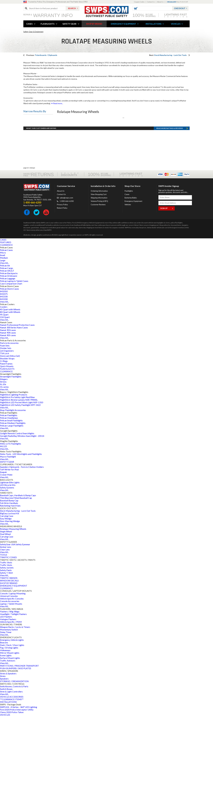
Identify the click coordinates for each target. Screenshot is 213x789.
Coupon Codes (139, 2)
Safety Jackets (7, 640)
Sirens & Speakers (8, 746)
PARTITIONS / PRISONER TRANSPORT (19, 738)
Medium (4, 330)
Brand (28, 152)
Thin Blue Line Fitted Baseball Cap (16, 571)
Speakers (4, 751)
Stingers (4, 452)
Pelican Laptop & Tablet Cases (14, 354)
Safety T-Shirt (6, 645)
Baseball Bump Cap (9, 573)
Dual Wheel (5, 607)
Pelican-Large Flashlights (11, 498)
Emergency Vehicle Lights (12, 713)
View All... (4, 336)
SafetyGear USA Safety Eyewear (15, 617)
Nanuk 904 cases (8, 405)
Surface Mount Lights (10, 731)
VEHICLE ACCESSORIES (11, 769)
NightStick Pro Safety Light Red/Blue (17, 470)
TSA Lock (4, 426)
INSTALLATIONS (153, 24)
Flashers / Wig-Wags (9, 684)
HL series (4, 460)
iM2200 (4, 372)
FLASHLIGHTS (47, 24)
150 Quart (5, 390)
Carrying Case (6, 589)
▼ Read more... (57, 103)
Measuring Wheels (34, 131)
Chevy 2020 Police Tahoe (12, 785)
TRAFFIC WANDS (8, 651)
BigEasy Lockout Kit (9, 586)
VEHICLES (175, 24)
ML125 (3, 519)
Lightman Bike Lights (10, 555)
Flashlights (129, 264)
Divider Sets (5, 421)
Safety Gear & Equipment (33, 32)
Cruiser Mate (6, 547)
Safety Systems (7, 560)
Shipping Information (99, 271)
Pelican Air (5, 338)
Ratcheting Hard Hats (10, 578)
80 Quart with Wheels (10, 385)
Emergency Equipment (133, 274)
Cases (127, 267)
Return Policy (62, 281)
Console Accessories (9, 674)
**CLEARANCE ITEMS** (12, 772)
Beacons (4, 715)
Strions (3, 454)
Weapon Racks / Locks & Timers (15, 700)
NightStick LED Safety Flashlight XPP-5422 (20, 478)
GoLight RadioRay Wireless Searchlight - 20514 (22, 509)
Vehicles (128, 277)
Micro (3, 325)
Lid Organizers (7, 423)
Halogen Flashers (8, 692)
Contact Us (151, 2)
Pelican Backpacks (9, 346)
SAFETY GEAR (69, 24)
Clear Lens (5, 622)
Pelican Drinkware (8, 348)
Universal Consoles (9, 669)
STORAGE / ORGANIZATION (14, 754)
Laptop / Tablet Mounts (11, 676)
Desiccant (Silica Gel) (10, 429)
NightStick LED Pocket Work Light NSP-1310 (21, 475)
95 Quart (4, 387)
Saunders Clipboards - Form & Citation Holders (22, 540)
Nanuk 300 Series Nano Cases (14, 400)
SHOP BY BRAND (94, 24)
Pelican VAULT (7, 343)
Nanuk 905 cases (8, 408)
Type (27, 118)
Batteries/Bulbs (131, 271)
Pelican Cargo (6, 341)
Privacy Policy (62, 277)
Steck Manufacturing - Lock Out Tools (168, 55)
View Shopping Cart (98, 267)
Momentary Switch (9, 702)
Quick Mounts (6, 439)
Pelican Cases (6, 323)
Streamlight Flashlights (10, 449)
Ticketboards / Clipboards (41, 55)
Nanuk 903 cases (8, 403)
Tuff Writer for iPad (9, 542)
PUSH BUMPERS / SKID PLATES (15, 741)
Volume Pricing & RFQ (99, 274)
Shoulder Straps (7, 431)
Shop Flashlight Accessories (13, 483)
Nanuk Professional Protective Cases (17, 398)
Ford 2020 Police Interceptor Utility (16, 782)
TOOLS (3, 627)
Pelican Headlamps (9, 490)
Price (27, 165)
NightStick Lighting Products (13, 467)
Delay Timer (6, 705)
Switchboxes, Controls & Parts (14, 759)
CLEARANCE (6, 317)
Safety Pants (6, 643)
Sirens (3, 749)
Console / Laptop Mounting (13, 666)
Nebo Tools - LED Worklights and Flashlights (21, 527)
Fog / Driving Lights (9, 720)
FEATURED (5, 315)
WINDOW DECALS (9, 653)
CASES (29, 24)
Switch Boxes (6, 762)
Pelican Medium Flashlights (13, 496)
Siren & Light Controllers (11, 764)
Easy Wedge (6, 591)
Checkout (179, 8)
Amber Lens (5, 620)
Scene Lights (6, 728)
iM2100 (4, 369)
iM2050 (4, 364)
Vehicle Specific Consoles (12, 671)
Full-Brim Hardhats (9, 576)
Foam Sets (5, 418)
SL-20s (3, 457)
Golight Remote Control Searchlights (17, 506)
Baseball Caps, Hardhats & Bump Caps (18, 568)
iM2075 (4, 367)
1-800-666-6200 (67, 274)
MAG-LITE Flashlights (10, 516)
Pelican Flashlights (8, 488)
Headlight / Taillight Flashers (13, 687)
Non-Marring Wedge (10, 594)
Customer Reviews (98, 277)
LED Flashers (6, 689)
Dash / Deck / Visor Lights (12, 718)
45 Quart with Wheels (10, 382)
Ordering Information (99, 264)
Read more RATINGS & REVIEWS (169, 201)
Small (2, 328)
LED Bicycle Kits (7, 558)
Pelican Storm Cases (9, 361)
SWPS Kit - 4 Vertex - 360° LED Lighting (18, 780)
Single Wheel (6, 604)
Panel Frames (6, 436)
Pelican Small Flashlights (11, 493)
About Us (160, 2)
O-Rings (4, 434)
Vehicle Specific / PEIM (11, 694)
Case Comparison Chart (11, 356)
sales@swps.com (66, 271)
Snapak (3, 545)
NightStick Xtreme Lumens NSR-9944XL (19, 472)
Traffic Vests (6, 635)
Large (2, 333)
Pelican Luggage (7, 351)
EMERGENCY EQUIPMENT (123, 24)
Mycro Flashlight (8, 529)
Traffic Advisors (7, 733)
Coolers (3, 379)
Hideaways (5, 723)
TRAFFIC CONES (8, 630)
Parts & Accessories (9, 416)
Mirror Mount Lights (9, 725)
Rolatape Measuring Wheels (13, 602)
